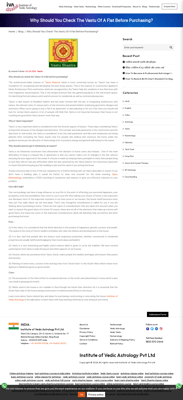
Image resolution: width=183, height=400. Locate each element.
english (127, 110)
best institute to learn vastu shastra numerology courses (46, 383)
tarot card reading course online (148, 383)
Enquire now (169, 6)
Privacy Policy (86, 332)
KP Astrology (129, 172)
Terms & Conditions (88, 339)
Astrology (128, 124)
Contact (83, 343)
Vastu (126, 131)
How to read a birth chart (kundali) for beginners (152, 78)
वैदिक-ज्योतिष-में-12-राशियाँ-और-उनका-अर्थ (145, 67)
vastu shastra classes (82, 380)
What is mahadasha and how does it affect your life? (154, 86)
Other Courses (104, 6)
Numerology (90, 6)
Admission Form (157, 314)
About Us (137, 6)
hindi (126, 103)
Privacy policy (96, 394)
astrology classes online (132, 373)
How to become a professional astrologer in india (152, 73)
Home (12, 31)
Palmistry (128, 145)
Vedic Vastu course (109, 373)
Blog (20, 31)
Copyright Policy (87, 336)
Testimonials (154, 6)
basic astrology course (22, 376)
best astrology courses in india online (52, 373)
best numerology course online (90, 383)
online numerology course (119, 383)
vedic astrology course (74, 376)
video (126, 117)
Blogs (144, 6)
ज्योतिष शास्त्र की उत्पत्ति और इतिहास (141, 62)
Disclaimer (84, 328)
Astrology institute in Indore (85, 373)
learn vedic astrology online (129, 376)
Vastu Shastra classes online (154, 380)
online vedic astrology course (29, 380)
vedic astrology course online (100, 376)
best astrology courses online (159, 373)
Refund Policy (116, 343)
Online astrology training (21, 373)
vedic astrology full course (57, 380)
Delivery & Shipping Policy (122, 339)
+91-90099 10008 (39, 343)
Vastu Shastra (53, 82)
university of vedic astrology (158, 376)
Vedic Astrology (65, 6)
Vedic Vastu (79, 6)
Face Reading (130, 179)
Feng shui (128, 158)
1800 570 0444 (154, 341)
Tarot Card (128, 151)
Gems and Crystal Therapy (135, 165)
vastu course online (103, 380)
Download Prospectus (121, 6)
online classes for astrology (48, 376)
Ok (81, 394)
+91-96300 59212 (57, 343)
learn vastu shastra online (127, 380)
